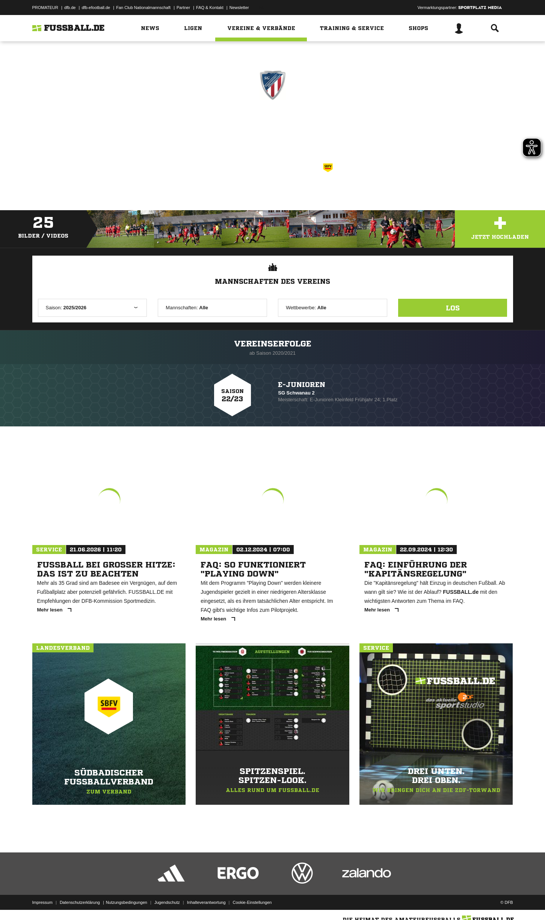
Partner (183, 7)
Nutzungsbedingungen (126, 902)
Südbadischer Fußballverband (282, 166)
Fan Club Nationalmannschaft (143, 7)
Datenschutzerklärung (80, 902)
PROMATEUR (45, 7)
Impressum (42, 902)
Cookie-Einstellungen (252, 902)
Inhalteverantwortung (206, 902)
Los (453, 307)
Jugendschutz (167, 902)
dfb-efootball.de (96, 7)
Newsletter (239, 7)
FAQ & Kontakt (209, 7)
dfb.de (70, 7)
